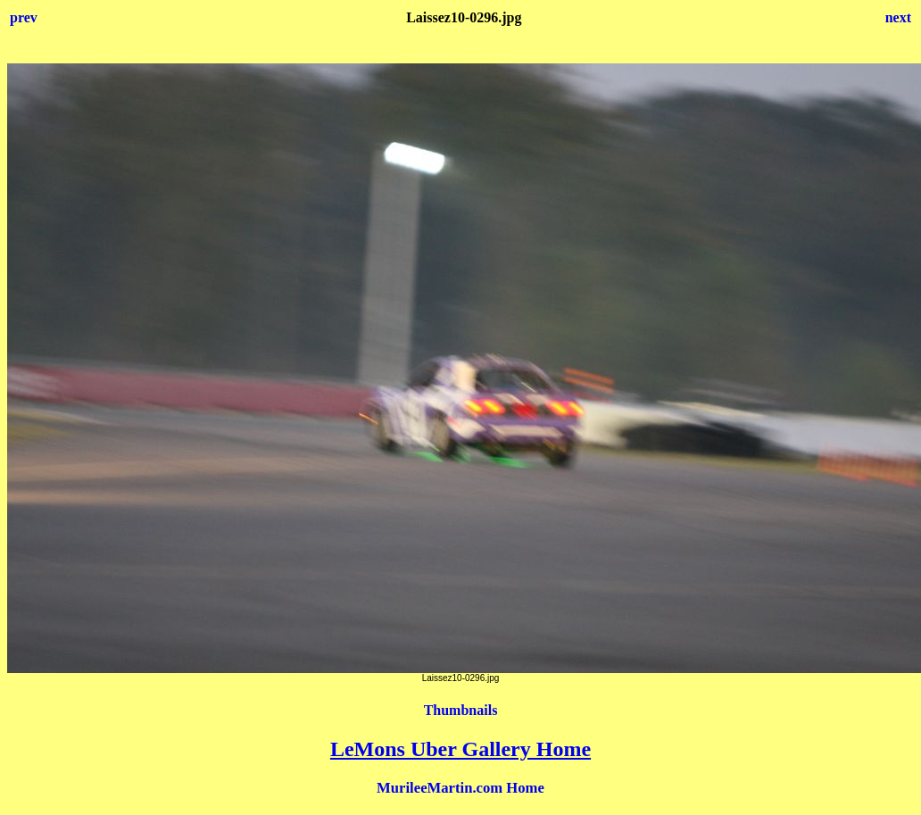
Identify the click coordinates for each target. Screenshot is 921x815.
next (898, 17)
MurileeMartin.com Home (460, 787)
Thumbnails (461, 710)
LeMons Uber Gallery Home (460, 749)
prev (23, 17)
